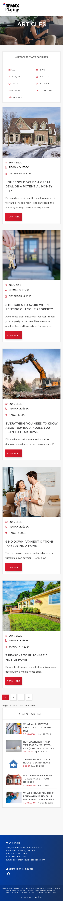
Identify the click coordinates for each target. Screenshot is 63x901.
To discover (44, 91)
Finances (14, 91)
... (21, 697)
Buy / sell (16, 77)
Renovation (44, 84)
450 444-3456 (19, 854)
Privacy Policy (13, 892)
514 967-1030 (19, 857)
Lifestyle (15, 97)
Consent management (46, 892)
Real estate (44, 77)
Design (14, 84)
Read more (13, 217)
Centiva (37, 897)
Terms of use (27, 892)
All (12, 70)
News (40, 70)
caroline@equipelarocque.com (29, 860)
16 (29, 697)
